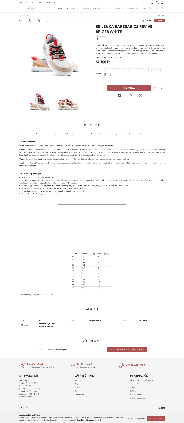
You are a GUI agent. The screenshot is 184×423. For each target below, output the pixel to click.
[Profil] (152, 2)
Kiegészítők (101, 8)
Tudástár (144, 8)
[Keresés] (157, 2)
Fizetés (133, 387)
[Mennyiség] (101, 88)
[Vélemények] (48, 20)
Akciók (133, 8)
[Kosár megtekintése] (162, 2)
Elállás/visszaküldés (137, 398)
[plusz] (105, 88)
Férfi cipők (73, 8)
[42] (141, 70)
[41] (135, 70)
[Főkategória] (20, 16)
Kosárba (159, 20)
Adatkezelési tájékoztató (139, 384)
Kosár (77, 391)
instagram (27, 408)
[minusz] (97, 88)
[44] (153, 70)
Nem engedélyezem (136, 418)
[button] (155, 88)
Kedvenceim (79, 394)
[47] (111, 75)
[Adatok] (39, 20)
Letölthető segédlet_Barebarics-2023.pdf (36, 294)
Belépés (78, 380)
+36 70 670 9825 (27, 2)
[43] (147, 70)
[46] (105, 75)
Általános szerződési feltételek (141, 380)
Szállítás (133, 391)
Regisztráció (79, 384)
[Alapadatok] (20, 20)
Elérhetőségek (135, 394)
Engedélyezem (155, 418)
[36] (105, 70)
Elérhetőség (157, 8)
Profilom (78, 387)
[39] (123, 70)
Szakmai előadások (118, 8)
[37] (111, 70)
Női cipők (61, 8)
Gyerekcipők (87, 8)
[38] (117, 70)
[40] (129, 70)
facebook (21, 408)
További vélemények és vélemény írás (126, 349)
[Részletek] (30, 20)
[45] (159, 70)
